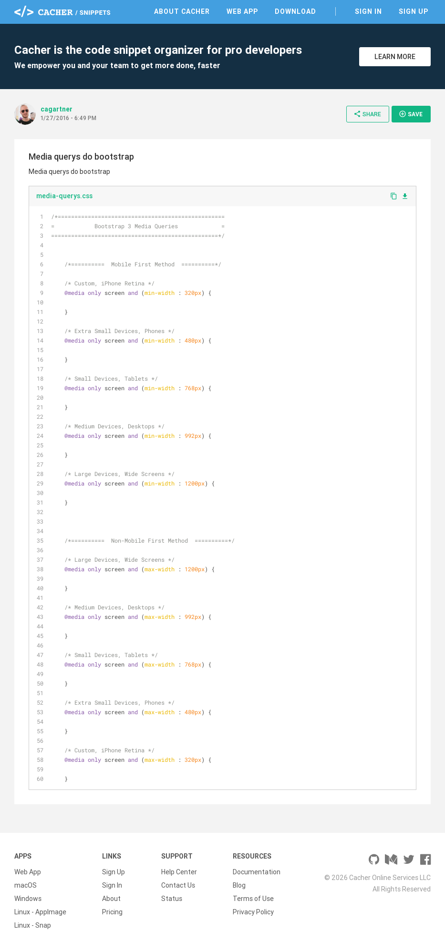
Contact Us (178, 885)
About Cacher (182, 11)
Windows (27, 898)
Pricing (112, 912)
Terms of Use (253, 898)
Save (411, 114)
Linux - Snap (32, 925)
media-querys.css (64, 196)
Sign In (368, 11)
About (111, 898)
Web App (242, 11)
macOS (25, 885)
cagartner (56, 109)
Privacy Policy (253, 912)
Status (171, 898)
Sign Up (413, 11)
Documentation (256, 872)
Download (295, 11)
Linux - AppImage (40, 912)
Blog (239, 885)
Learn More (394, 56)
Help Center (179, 872)
